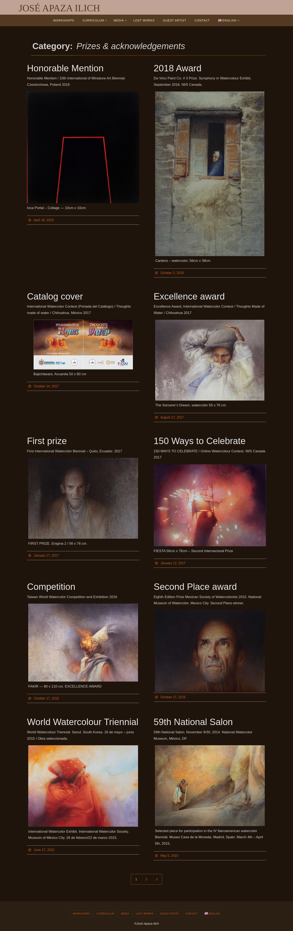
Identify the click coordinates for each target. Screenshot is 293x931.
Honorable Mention (65, 68)
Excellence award (189, 296)
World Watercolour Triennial (82, 722)
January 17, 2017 (46, 555)
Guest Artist (169, 913)
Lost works (144, 913)
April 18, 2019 (44, 220)
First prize (47, 441)
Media (125, 913)
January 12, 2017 (173, 563)
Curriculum (105, 913)
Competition (51, 587)
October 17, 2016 (46, 698)
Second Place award (195, 587)
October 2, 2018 (172, 273)
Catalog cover (55, 296)
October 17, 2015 (173, 697)
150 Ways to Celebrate (200, 441)
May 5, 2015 (170, 855)
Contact (191, 913)
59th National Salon (193, 722)
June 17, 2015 (44, 850)
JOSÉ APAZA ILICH (59, 8)
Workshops (81, 913)
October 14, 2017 (46, 386)
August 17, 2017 (172, 417)
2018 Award (178, 68)
